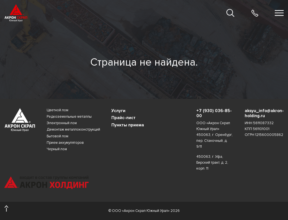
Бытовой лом (57, 136)
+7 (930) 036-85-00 (214, 113)
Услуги (118, 110)
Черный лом (57, 149)
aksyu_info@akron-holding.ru (264, 113)
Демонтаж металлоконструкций (73, 130)
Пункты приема (127, 125)
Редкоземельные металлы (69, 117)
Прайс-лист (123, 117)
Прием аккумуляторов (65, 143)
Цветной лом (57, 110)
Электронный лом (62, 123)
